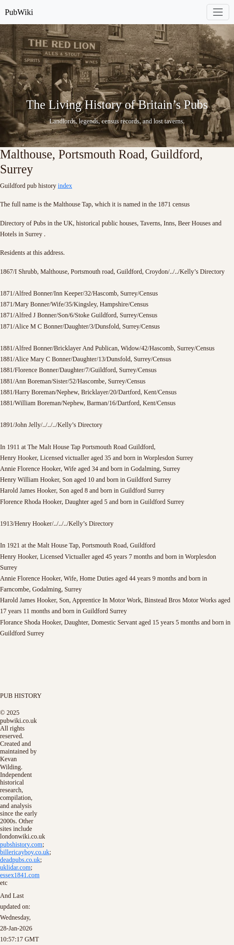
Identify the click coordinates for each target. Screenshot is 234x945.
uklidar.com (15, 867)
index (65, 185)
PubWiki (19, 12)
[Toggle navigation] (218, 12)
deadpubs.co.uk (20, 859)
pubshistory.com (21, 844)
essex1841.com (19, 875)
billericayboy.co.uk (24, 852)
